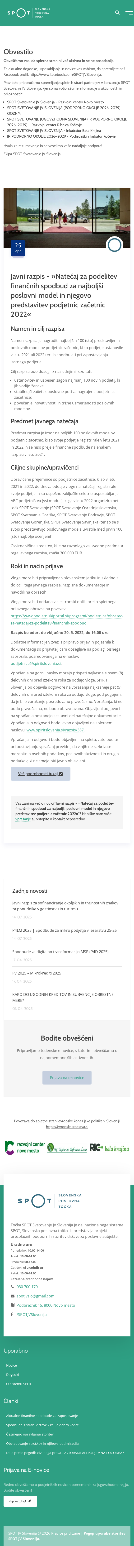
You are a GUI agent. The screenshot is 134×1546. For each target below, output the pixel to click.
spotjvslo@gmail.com (36, 1296)
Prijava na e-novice (67, 1077)
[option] (25, 1148)
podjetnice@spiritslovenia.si (36, 663)
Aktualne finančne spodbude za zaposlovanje (42, 1415)
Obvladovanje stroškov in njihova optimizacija (42, 1443)
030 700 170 (27, 1286)
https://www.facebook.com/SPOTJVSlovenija (65, 74)
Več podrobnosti (40, 773)
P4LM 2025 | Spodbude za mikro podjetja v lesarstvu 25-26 (64, 930)
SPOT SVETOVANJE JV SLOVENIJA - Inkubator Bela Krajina (54, 130)
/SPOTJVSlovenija (32, 1314)
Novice (11, 1365)
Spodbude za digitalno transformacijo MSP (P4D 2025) (60, 951)
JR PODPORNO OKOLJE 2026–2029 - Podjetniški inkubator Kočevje (61, 136)
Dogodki (12, 1374)
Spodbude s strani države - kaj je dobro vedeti (42, 1425)
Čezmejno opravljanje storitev (30, 1434)
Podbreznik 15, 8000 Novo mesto (46, 1305)
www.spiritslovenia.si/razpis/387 (55, 730)
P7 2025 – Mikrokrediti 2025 (36, 973)
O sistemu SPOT (19, 1384)
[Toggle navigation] (128, 12)
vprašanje (23, 819)
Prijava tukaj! (20, 1501)
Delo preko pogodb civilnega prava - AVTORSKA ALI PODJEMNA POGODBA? (65, 1452)
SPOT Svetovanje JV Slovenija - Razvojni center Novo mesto (55, 102)
